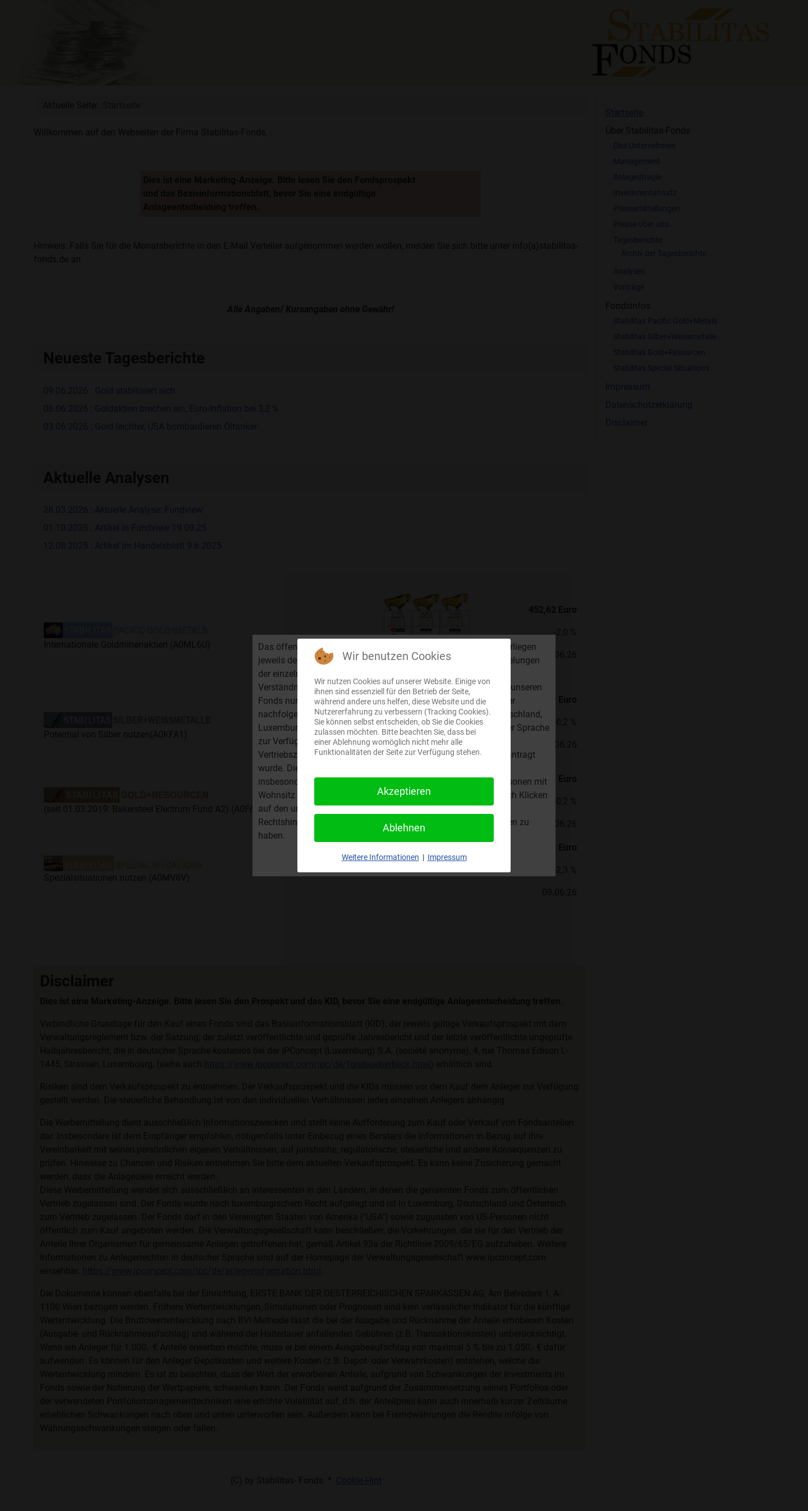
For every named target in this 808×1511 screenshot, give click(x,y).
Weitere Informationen (380, 857)
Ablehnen (404, 828)
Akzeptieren (404, 791)
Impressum (447, 857)
